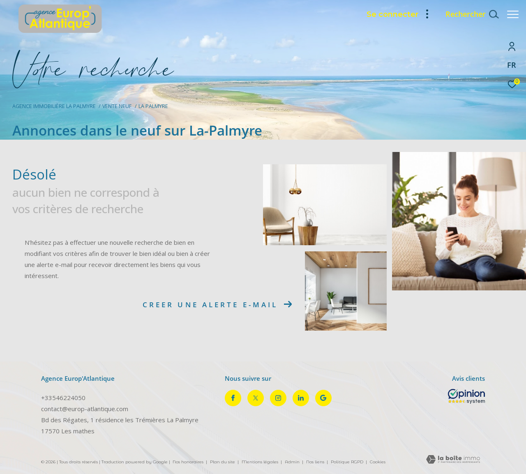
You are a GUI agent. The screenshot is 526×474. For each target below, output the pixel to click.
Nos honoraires (188, 462)
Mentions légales (260, 462)
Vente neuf (117, 106)
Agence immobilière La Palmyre (54, 106)
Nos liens (315, 462)
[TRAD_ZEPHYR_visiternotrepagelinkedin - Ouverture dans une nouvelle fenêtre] (301, 398)
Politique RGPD (347, 462)
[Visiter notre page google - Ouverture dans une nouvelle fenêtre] (323, 398)
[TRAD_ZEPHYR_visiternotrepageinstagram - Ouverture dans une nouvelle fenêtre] (278, 398)
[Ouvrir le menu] (513, 14)
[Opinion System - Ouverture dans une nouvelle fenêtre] (466, 396)
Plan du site (223, 462)
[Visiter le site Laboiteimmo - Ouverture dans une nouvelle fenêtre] (453, 460)
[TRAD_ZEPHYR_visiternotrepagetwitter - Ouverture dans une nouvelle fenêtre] (255, 398)
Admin (293, 462)
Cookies (377, 462)
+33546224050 (63, 397)
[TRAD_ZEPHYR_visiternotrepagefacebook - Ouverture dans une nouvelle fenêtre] (233, 398)
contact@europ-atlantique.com (84, 409)
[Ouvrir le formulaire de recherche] (467, 14)
